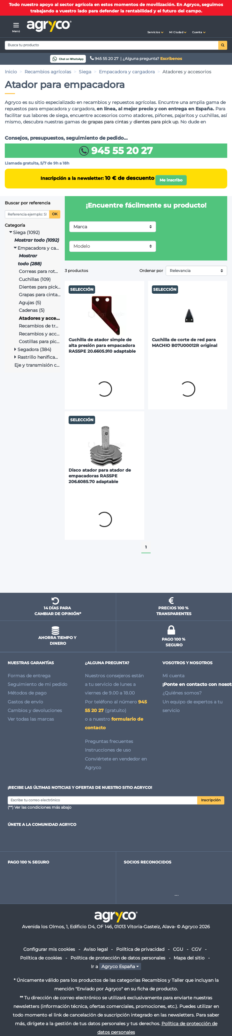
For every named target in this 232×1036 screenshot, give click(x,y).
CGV (196, 949)
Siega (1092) (24, 232)
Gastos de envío (25, 701)
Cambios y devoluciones (35, 710)
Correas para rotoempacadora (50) (40, 271)
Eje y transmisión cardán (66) (37, 365)
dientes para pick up (155, 121)
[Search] (112, 45)
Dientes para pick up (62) (40, 287)
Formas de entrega (29, 675)
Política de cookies (41, 957)
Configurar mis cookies (49, 949)
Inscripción (210, 800)
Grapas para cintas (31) (40, 294)
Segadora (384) (32, 349)
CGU (178, 949)
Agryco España (118, 966)
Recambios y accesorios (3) (40, 333)
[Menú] (16, 26)
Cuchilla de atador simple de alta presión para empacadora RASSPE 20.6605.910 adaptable (102, 345)
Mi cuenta (173, 675)
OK (54, 214)
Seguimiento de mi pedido (37, 684)
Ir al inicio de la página (116, 576)
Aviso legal (96, 949)
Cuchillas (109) (35, 279)
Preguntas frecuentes (109, 741)
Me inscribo (171, 180)
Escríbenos (171, 58)
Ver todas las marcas (31, 719)
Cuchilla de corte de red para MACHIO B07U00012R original (184, 342)
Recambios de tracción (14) (40, 325)
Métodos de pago (27, 692)
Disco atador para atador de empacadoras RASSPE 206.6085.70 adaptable (100, 476)
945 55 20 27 (104, 58)
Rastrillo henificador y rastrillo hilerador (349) (37, 357)
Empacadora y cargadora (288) (36, 248)
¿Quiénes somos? (182, 692)
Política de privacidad (140, 949)
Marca (80, 226)
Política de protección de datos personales (118, 957)
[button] (155, 26)
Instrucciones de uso (108, 750)
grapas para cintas (108, 121)
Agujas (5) (30, 302)
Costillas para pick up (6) (40, 341)
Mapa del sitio (189, 957)
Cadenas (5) (32, 310)
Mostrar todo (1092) (36, 240)
